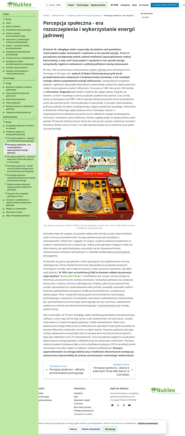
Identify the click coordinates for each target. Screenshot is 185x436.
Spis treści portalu (82, 407)
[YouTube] (129, 405)
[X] (124, 405)
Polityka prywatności (84, 410)
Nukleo (46, 15)
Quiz (134, 5)
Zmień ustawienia (91, 429)
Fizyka (71, 5)
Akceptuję (110, 429)
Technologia (82, 5)
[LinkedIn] (118, 405)
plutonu (105, 344)
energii (114, 52)
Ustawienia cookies (83, 414)
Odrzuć (73, 429)
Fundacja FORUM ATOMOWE (165, 5)
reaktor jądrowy (97, 69)
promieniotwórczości (109, 305)
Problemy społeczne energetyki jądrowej (84, 15)
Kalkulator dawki (82, 400)
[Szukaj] (53, 5)
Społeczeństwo (98, 5)
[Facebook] (112, 405)
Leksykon (125, 5)
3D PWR (114, 5)
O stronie (143, 5)
